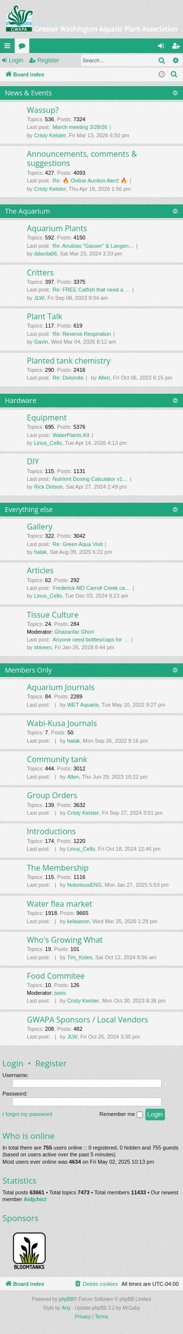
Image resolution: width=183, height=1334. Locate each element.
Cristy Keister (50, 135)
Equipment (47, 417)
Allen (104, 378)
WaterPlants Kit (71, 435)
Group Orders (52, 795)
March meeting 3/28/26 (80, 127)
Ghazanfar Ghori (74, 632)
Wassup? (43, 110)
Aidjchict (34, 1199)
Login (16, 60)
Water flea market (59, 903)
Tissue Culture (53, 614)
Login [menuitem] (163, 47)
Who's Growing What (65, 939)
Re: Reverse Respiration (82, 334)
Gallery (39, 526)
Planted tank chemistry (68, 360)
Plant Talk (44, 316)
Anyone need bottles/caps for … (91, 639)
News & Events (28, 92)
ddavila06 (45, 253)
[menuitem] (174, 74)
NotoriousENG (84, 885)
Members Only (28, 670)
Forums (24, 47)
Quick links (9, 47)
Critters (40, 272)
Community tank (57, 759)
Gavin (41, 342)
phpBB (66, 1299)
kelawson (78, 921)
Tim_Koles (79, 957)
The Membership (58, 867)
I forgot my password (27, 1114)
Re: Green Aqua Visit (78, 544)
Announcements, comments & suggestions (82, 158)
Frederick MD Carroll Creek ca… (92, 588)
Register (48, 60)
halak (40, 552)
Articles (40, 570)
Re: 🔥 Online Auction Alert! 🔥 (90, 180)
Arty (66, 1308)
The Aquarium (27, 211)
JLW (39, 298)
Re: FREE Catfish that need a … (91, 289)
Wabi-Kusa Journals (62, 723)
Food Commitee (56, 975)
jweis (60, 993)
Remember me (121, 1114)
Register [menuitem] (178, 47)
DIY (33, 461)
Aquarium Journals (61, 687)
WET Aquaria (83, 705)
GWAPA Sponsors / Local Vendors (87, 1019)
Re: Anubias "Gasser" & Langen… (93, 246)
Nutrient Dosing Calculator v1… (90, 479)
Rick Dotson (48, 487)
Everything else (29, 509)
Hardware (21, 400)
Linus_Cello (48, 443)
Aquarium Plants (57, 228)
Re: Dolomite (68, 378)
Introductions (51, 831)
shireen (43, 647)
